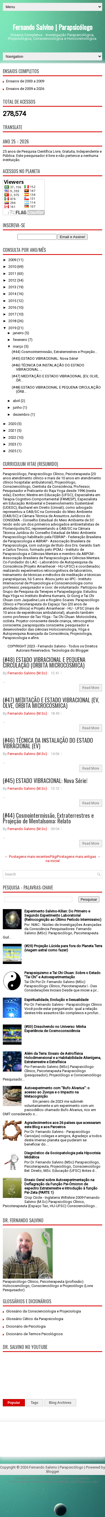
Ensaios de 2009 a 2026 (25, 89)
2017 (12, 314)
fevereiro (20, 340)
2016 (12, 307)
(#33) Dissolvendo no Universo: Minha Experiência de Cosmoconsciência (55, 1029)
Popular (14, 1403)
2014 (12, 294)
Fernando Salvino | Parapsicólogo (52, 27)
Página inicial (53, 858)
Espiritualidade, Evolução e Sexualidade (56, 1000)
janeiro (19, 333)
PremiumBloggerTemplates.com (32, 1482)
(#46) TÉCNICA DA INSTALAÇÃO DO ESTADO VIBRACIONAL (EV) (48, 743)
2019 (12, 328)
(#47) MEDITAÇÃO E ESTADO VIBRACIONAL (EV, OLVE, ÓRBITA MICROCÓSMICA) (51, 702)
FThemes (37, 1478)
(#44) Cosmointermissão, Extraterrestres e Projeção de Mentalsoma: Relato (48, 818)
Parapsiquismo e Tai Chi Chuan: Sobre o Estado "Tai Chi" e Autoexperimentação (62, 975)
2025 (12, 451)
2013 (12, 287)
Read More (90, 688)
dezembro (22, 414)
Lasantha (82, 1478)
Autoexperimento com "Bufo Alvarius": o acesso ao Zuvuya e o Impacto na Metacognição (57, 1092)
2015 (12, 301)
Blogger (82, 650)
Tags (34, 1403)
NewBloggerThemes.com (78, 1482)
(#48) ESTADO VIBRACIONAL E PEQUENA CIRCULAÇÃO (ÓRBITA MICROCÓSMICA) (44, 662)
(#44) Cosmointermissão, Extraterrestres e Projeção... (54, 352)
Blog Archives (60, 1403)
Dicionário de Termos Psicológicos (34, 1334)
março (18, 346)
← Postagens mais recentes (27, 856)
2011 (12, 273)
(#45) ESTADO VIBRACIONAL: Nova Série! (45, 358)
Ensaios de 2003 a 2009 (25, 81)
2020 (12, 424)
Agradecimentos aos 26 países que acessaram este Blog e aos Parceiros (62, 1125)
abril (17, 401)
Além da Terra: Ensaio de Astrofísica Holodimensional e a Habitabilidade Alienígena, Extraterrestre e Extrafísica (62, 1057)
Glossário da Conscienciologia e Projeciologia (43, 1311)
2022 (12, 437)
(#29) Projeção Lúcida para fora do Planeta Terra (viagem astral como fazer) (63, 948)
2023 (12, 444)
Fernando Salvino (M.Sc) (27, 673)
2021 (12, 430)
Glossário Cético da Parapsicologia (34, 1319)
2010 (12, 266)
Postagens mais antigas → (79, 856)
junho (18, 407)
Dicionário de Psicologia (26, 1326)
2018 (12, 321)
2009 (12, 260)
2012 (12, 280)
